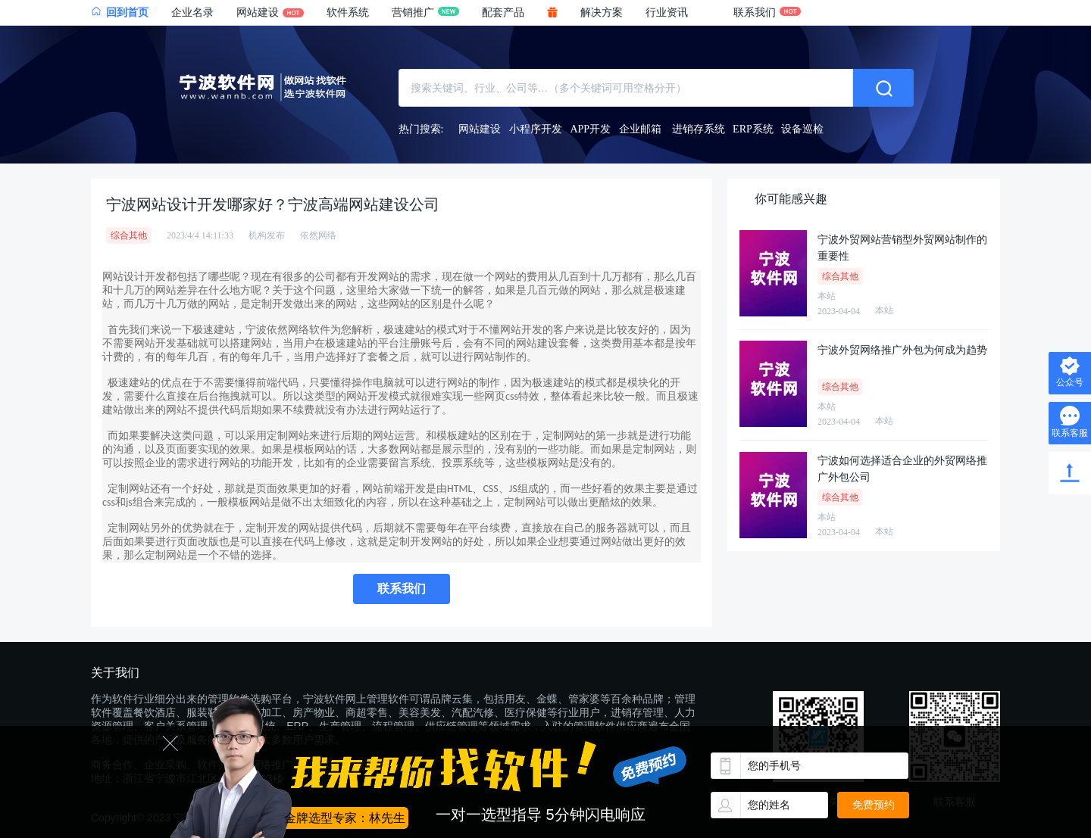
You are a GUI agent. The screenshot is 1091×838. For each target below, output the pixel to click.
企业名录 (192, 12)
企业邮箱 (640, 129)
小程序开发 (535, 129)
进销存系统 (698, 129)
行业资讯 (667, 12)
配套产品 (503, 12)
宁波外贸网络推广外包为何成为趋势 (902, 350)
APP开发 (590, 129)
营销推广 (425, 12)
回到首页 (119, 12)
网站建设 (270, 12)
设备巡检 (802, 129)
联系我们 (767, 12)
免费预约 (873, 805)
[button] (678, 13)
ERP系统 (753, 129)
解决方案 (601, 12)
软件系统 (348, 12)
